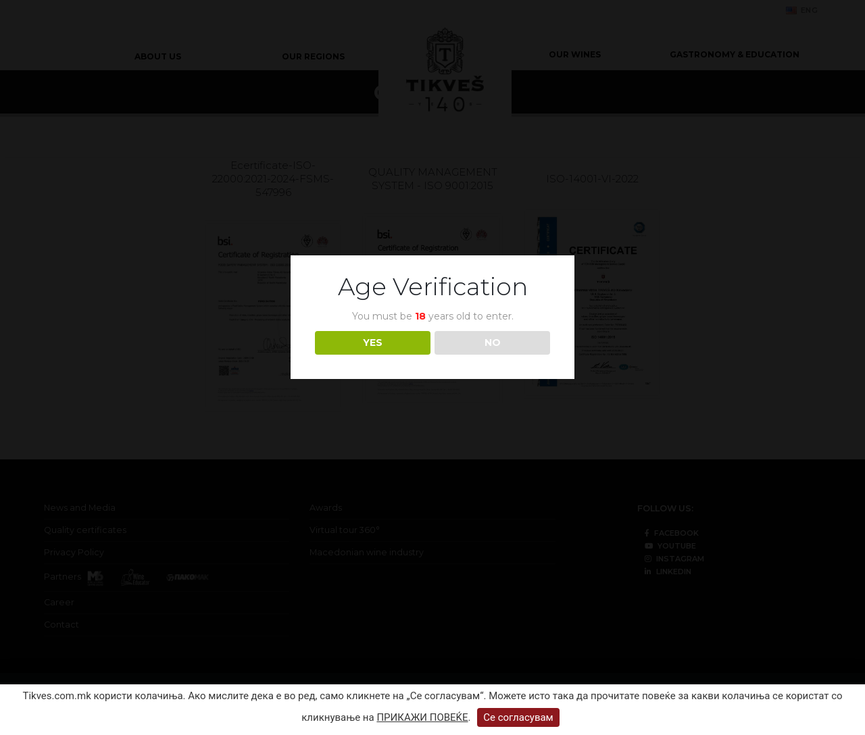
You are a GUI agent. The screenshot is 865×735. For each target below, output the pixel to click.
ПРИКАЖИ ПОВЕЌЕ (422, 717)
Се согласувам (518, 717)
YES (372, 342)
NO (493, 342)
